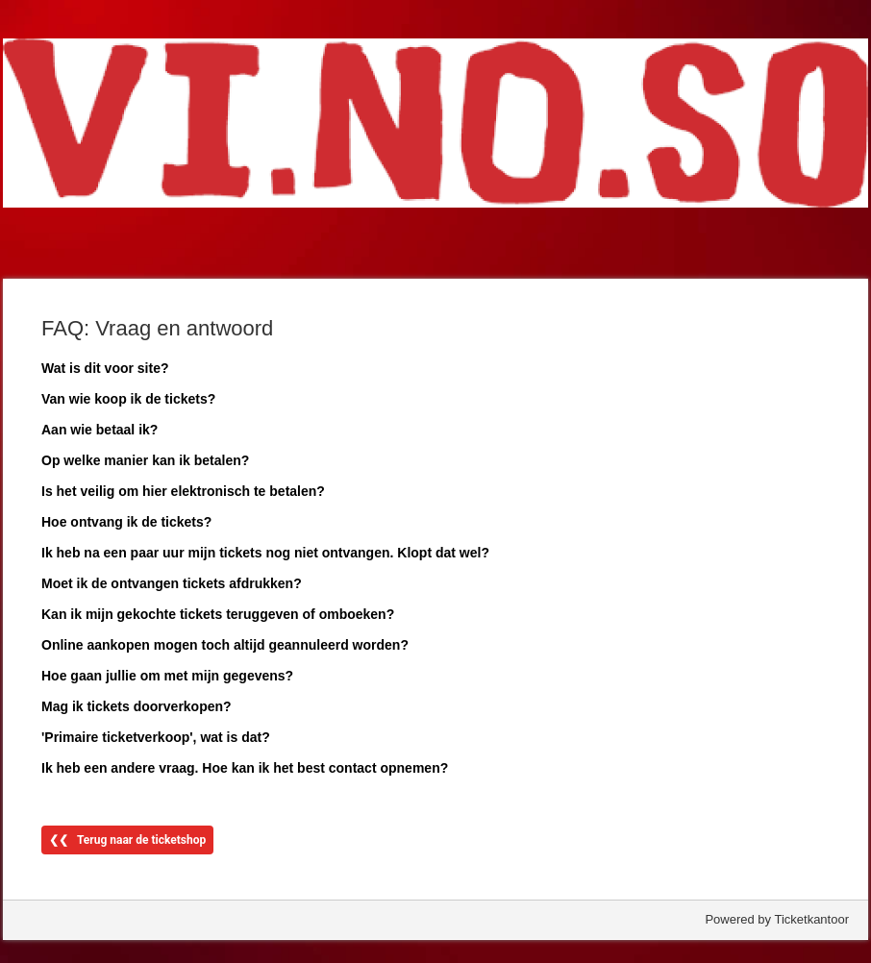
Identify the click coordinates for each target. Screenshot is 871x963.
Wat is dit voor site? (105, 368)
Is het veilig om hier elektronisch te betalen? (183, 491)
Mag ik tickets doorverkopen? (136, 706)
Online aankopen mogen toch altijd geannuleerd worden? (225, 645)
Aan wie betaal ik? (99, 429)
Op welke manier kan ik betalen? (145, 460)
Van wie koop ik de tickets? (128, 399)
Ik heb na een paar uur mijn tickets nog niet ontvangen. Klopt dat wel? (265, 552)
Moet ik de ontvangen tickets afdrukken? (171, 583)
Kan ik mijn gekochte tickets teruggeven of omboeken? (217, 614)
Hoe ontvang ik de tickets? (126, 522)
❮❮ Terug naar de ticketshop (127, 840)
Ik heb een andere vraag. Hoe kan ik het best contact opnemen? (244, 768)
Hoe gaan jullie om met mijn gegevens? (167, 675)
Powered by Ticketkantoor (777, 919)
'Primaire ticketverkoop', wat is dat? (155, 737)
